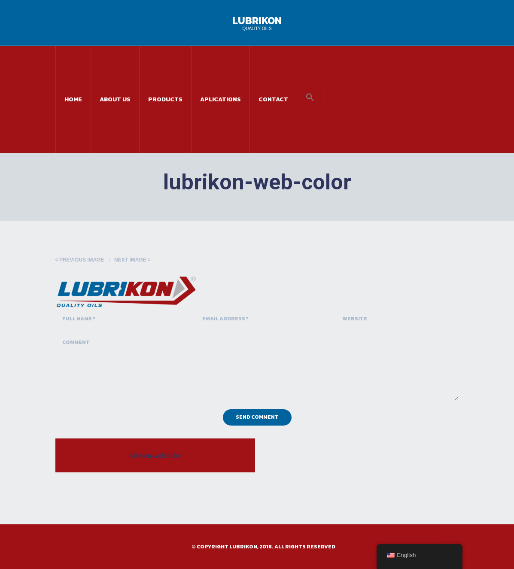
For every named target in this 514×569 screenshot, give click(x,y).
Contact (273, 99)
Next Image (130, 260)
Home (73, 99)
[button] (310, 97)
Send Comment (257, 417)
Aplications (220, 99)
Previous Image (81, 260)
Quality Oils (256, 28)
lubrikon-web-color (155, 455)
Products (165, 99)
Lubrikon (257, 20)
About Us (115, 99)
